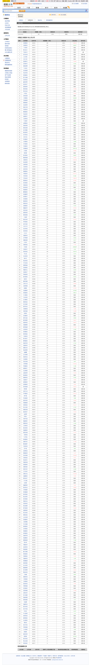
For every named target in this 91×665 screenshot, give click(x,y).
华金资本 (25, 114)
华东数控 (25, 139)
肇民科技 (25, 515)
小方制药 (25, 629)
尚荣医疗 (25, 196)
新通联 (25, 288)
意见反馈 (30, 3)
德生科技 (25, 400)
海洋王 (25, 258)
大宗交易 (7, 29)
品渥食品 (25, 450)
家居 (57, 1)
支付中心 (34, 655)
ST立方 (25, 233)
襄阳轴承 (25, 102)
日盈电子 (25, 379)
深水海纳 (25, 455)
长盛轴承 (25, 290)
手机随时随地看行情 (37, 3)
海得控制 (25, 125)
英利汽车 (25, 469)
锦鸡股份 (25, 439)
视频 (63, 1)
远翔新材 (25, 384)
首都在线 (25, 185)
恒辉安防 (25, 466)
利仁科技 (25, 407)
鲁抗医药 (25, 132)
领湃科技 (25, 322)
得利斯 (25, 153)
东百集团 (25, 70)
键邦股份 (25, 618)
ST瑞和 (25, 217)
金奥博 (25, 414)
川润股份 (25, 141)
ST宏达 (25, 93)
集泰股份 (25, 375)
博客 (76, 1)
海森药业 (25, 604)
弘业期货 (25, 370)
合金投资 (25, 105)
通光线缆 (25, 214)
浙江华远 (25, 608)
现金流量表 (8, 77)
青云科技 (25, 512)
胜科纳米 (25, 643)
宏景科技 (25, 405)
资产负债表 (8, 75)
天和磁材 (25, 489)
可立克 (25, 253)
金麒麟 (25, 352)
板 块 (55, 7)
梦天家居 (25, 508)
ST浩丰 (25, 242)
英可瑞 (25, 395)
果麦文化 (25, 501)
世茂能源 (25, 492)
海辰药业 (25, 357)
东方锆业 (25, 134)
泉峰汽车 (25, 441)
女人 (60, 1)
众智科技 (25, 329)
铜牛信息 (25, 318)
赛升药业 (25, 306)
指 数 (37, 7)
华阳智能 (25, 586)
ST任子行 (25, 226)
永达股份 (25, 620)
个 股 (28, 7)
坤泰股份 (25, 556)
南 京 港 (25, 59)
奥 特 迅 (25, 137)
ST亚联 (25, 150)
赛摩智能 (25, 265)
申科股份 (25, 221)
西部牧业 (25, 180)
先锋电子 (25, 272)
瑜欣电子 (25, 411)
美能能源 (25, 402)
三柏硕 (25, 574)
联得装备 (25, 334)
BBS (79, 1)
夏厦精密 (25, 567)
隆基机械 (25, 157)
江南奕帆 (25, 521)
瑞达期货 (25, 350)
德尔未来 (25, 219)
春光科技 (25, 428)
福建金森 (25, 240)
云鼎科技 (25, 118)
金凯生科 (25, 592)
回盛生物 (25, 462)
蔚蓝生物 (25, 432)
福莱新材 (25, 510)
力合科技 (25, 297)
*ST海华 (25, 47)
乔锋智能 (25, 627)
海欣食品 (25, 251)
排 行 (46, 7)
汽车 (52, 1)
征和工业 (25, 391)
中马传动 (25, 263)
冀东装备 (25, 89)
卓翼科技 (25, 160)
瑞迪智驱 (25, 597)
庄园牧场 (25, 308)
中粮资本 (25, 173)
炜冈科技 (25, 615)
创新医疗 (25, 116)
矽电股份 (25, 533)
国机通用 (25, 66)
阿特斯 (25, 389)
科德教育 (25, 194)
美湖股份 (25, 331)
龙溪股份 (25, 43)
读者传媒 (25, 311)
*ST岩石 (25, 68)
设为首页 (85, 3)
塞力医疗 (25, 338)
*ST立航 (25, 480)
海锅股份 (25, 531)
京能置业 (25, 45)
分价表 (7, 23)
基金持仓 (7, 62)
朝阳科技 (25, 423)
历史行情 (7, 25)
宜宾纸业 (25, 79)
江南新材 (25, 581)
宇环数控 (25, 393)
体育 (39, 1)
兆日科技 (25, 228)
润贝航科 (25, 588)
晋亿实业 (25, 91)
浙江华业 (25, 625)
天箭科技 (25, 446)
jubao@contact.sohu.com (57, 659)
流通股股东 (8, 60)
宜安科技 (25, 231)
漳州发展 (25, 95)
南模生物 (25, 409)
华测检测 (25, 148)
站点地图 (23, 655)
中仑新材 (25, 613)
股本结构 (7, 43)
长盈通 (25, 602)
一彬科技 (25, 434)
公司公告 (7, 35)
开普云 (25, 416)
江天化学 (25, 471)
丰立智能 (25, 524)
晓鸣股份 (25, 340)
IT (49, 1)
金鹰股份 (25, 123)
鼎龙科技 (25, 583)
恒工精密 (25, 595)
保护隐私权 (60, 655)
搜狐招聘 (40, 655)
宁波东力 (25, 52)
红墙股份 (25, 315)
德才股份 (25, 494)
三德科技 (25, 336)
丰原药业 (25, 109)
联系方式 (55, 655)
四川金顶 (25, 54)
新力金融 (25, 77)
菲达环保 (25, 72)
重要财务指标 (8, 70)
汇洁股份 (25, 295)
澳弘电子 (25, 478)
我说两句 (83, 1)
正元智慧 (25, 354)
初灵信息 (25, 210)
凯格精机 (25, 549)
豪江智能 (25, 551)
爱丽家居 (25, 453)
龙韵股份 (25, 267)
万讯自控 (25, 178)
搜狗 (87, 1)
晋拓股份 (25, 554)
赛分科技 (25, 638)
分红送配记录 (8, 52)
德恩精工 (25, 368)
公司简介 (7, 41)
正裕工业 (25, 283)
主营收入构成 (8, 73)
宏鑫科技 (25, 558)
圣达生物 (25, 361)
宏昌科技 (25, 503)
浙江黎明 (25, 570)
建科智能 (25, 281)
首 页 (19, 7)
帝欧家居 (25, 274)
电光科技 (25, 260)
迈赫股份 (25, 476)
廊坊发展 (25, 127)
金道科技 (25, 547)
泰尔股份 (25, 155)
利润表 (7, 79)
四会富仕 (25, 460)
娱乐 (43, 1)
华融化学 (25, 544)
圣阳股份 (25, 205)
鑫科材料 (25, 82)
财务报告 (7, 83)
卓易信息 (25, 457)
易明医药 (25, 382)
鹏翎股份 (25, 192)
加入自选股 (63, 14)
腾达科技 (25, 572)
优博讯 (25, 313)
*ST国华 (25, 121)
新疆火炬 (25, 347)
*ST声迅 (25, 437)
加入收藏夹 (76, 3)
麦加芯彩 (25, 634)
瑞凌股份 (25, 189)
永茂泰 (25, 483)
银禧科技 (25, 201)
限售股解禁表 (8, 64)
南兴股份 (25, 276)
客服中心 (50, 655)
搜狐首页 (32, 1)
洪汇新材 (25, 304)
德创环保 (25, 343)
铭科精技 (25, 563)
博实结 (25, 622)
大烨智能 (25, 363)
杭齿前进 (25, 187)
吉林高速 (25, 164)
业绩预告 (7, 81)
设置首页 (18, 655)
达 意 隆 (25, 56)
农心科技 (25, 565)
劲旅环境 (25, 535)
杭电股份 (25, 292)
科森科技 (25, 345)
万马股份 (25, 143)
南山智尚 (25, 496)
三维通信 (25, 98)
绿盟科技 (25, 235)
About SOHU (67, 655)
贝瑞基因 (25, 100)
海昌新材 (25, 464)
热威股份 (25, 537)
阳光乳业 (25, 487)
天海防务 (25, 146)
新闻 (36, 1)
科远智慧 (25, 162)
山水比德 (25, 517)
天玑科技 (25, 176)
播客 (66, 1)
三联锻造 (25, 579)
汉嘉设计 (25, 249)
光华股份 (25, 528)
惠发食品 (25, 302)
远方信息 (25, 224)
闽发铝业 (25, 203)
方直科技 (25, 166)
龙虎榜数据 (8, 27)
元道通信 (25, 359)
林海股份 (25, 75)
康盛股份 (25, 171)
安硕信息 (25, 244)
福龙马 (25, 279)
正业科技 (25, 256)
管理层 (7, 46)
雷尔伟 (25, 542)
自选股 (65, 7)
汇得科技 (25, 425)
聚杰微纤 (25, 444)
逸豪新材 (25, 485)
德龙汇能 (25, 107)
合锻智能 (25, 286)
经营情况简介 (8, 48)
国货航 (25, 636)
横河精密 (25, 320)
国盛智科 (25, 421)
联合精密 (25, 505)
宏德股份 (25, 519)
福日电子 (25, 84)
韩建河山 (25, 269)
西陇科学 (25, 208)
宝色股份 (25, 198)
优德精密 (25, 324)
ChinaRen (70, 1)
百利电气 (25, 63)
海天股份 (25, 499)
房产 (55, 1)
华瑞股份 (25, 366)
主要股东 (7, 58)
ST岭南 (25, 247)
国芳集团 (25, 327)
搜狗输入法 (29, 655)
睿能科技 (25, 377)
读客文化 (25, 473)
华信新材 (25, 398)
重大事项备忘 (8, 50)
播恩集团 (25, 540)
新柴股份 (25, 526)
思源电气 (25, 61)
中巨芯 (25, 611)
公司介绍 (73, 655)
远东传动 (25, 169)
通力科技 (25, 606)
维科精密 (25, 599)
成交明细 (7, 21)
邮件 (74, 1)
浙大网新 (25, 130)
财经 (47, 1)
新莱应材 (25, 212)
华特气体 (25, 418)
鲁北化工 (25, 50)
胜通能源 (25, 560)
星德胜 (25, 631)
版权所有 (59, 657)
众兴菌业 (25, 299)
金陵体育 (25, 373)
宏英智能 (25, 590)
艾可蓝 (25, 448)
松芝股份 (25, 182)
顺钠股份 (25, 111)
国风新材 (25, 86)
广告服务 (45, 655)
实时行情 (53, 14)
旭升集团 (25, 386)
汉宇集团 (25, 237)
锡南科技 (25, 576)
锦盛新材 (25, 430)
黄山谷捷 (25, 641)
